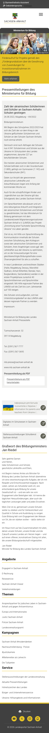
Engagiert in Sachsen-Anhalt (15, 568)
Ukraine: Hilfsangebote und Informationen (21, 698)
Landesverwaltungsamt (13, 627)
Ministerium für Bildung (24, 30)
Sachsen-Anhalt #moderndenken (17, 641)
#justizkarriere (8, 652)
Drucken (24, 711)
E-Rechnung (7, 573)
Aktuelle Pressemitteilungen (14, 682)
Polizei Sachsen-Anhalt (12, 622)
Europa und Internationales (14, 612)
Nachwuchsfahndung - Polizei (16, 647)
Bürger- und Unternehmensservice (17, 692)
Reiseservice (7, 579)
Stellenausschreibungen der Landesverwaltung (23, 677)
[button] (16, 2)
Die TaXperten (8, 662)
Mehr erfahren (10, 78)
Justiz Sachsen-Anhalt (12, 617)
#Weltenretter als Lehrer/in (14, 657)
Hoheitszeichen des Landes (14, 687)
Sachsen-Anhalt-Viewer (12, 584)
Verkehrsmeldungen (11, 589)
